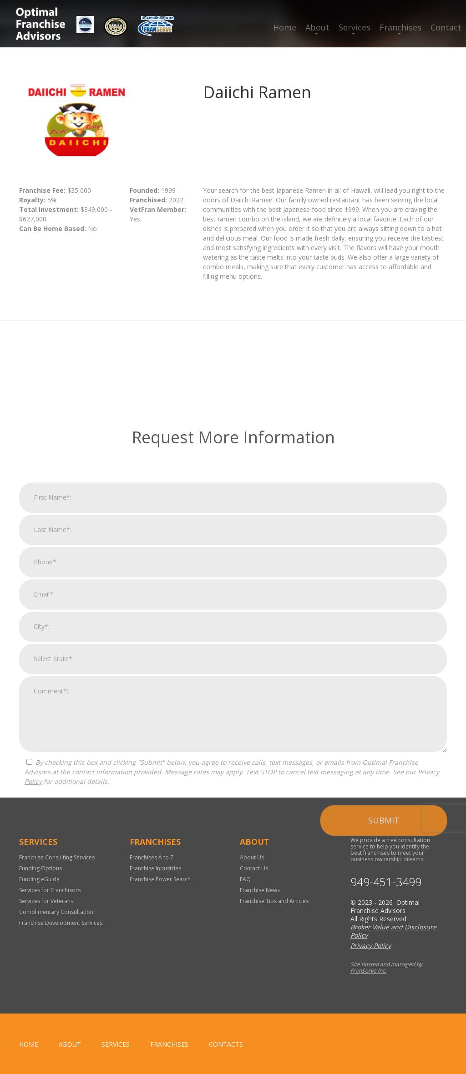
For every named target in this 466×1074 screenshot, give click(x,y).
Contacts (226, 1044)
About (317, 27)
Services (354, 27)
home (28, 1044)
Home (284, 27)
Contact (446, 27)
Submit (384, 959)
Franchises (400, 27)
